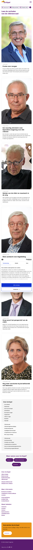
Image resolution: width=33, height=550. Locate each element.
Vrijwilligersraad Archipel (9, 430)
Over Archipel (7, 402)
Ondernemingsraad (8, 428)
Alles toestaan (16, 285)
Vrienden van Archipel (9, 442)
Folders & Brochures (19, 460)
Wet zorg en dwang (8, 434)
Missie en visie (4, 476)
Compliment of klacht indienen (8, 493)
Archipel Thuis (4, 499)
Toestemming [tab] (6, 263)
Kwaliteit (6, 418)
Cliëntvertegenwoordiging (10, 426)
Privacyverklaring (5, 497)
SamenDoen (7, 410)
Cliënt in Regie (4, 474)
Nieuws (3, 515)
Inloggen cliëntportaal (6, 481)
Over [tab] (27, 263)
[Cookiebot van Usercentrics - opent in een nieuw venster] (26, 259)
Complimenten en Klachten (10, 432)
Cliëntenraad (7, 424)
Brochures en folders (6, 491)
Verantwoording (8, 440)
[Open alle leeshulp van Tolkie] (30, 7)
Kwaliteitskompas (5, 477)
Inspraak (6, 420)
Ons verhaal (7, 404)
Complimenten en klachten (10, 444)
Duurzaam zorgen (8, 412)
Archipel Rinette (5, 500)
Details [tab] (16, 263)
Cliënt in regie (7, 416)
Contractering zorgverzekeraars (11, 448)
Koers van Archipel (8, 408)
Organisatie (7, 414)
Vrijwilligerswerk (5, 513)
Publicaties (6, 406)
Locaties (3, 495)
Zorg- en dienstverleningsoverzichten (12, 446)
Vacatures (15, 464)
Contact (9, 460)
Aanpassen (16, 289)
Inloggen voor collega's (7, 483)
